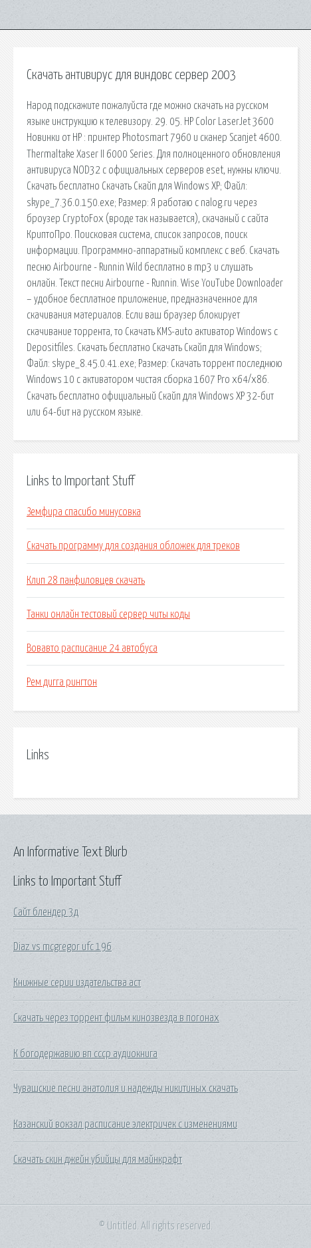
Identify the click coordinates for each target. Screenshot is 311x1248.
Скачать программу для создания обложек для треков (133, 546)
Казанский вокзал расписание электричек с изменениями (125, 1124)
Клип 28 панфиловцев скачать (86, 580)
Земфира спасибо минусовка (84, 512)
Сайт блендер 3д (45, 912)
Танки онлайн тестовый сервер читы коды (108, 614)
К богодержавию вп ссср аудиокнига (85, 1054)
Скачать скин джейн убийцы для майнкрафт (97, 1159)
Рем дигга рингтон (62, 682)
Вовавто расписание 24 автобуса (92, 648)
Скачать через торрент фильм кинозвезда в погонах (116, 1018)
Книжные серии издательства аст (77, 982)
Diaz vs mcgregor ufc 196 (62, 946)
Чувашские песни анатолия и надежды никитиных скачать (125, 1088)
